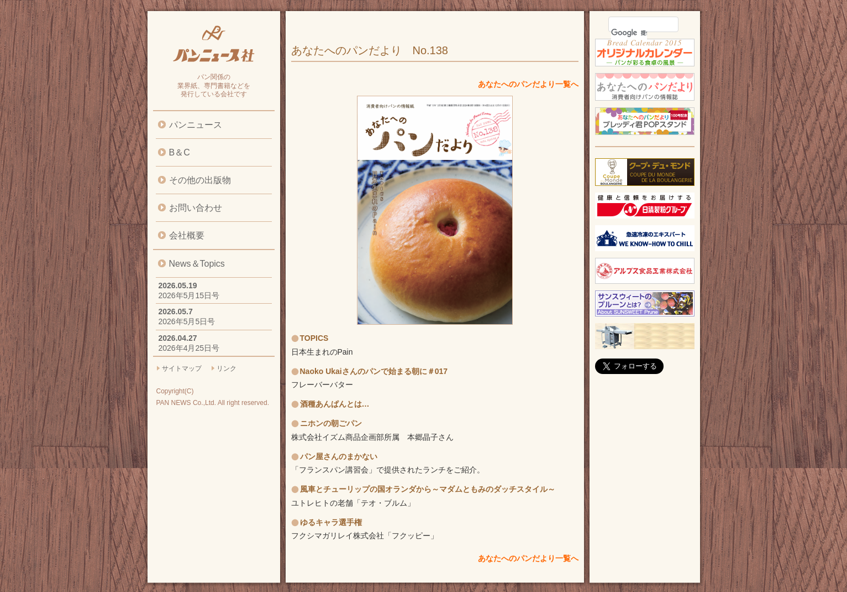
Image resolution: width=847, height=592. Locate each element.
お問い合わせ (195, 207)
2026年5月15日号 (189, 295)
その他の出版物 (200, 180)
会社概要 (186, 235)
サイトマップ (182, 368)
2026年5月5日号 (187, 321)
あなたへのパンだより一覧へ (528, 84)
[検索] (629, 32)
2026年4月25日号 (189, 348)
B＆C (179, 152)
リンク (226, 368)
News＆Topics (197, 263)
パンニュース (195, 124)
